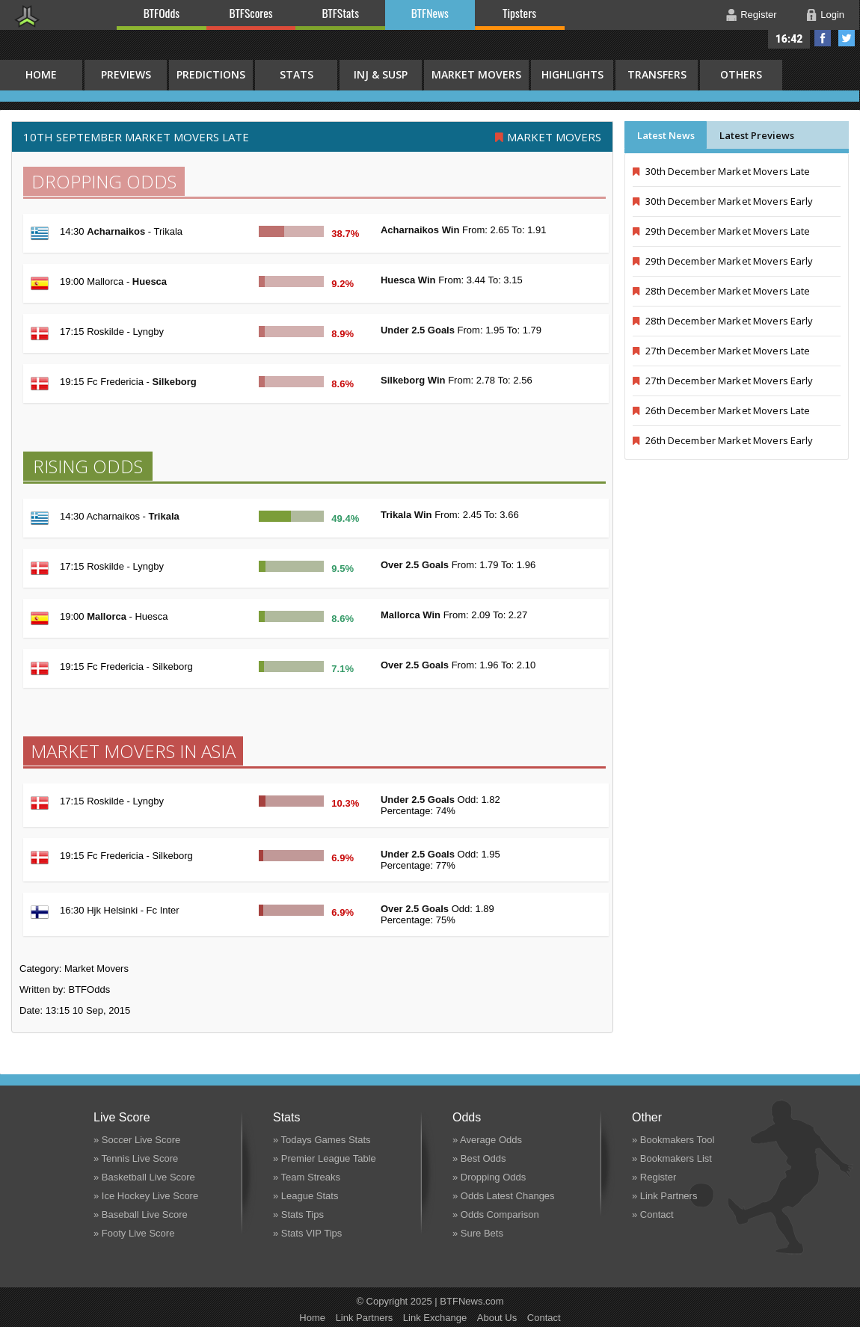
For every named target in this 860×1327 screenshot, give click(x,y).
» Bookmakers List (672, 1158)
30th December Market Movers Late (721, 171)
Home (312, 1317)
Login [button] (832, 14)
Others (741, 74)
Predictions (210, 74)
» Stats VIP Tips (307, 1233)
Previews (126, 74)
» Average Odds (487, 1139)
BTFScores (251, 13)
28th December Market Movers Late (721, 291)
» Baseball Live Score (140, 1214)
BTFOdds (161, 13)
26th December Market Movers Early (723, 440)
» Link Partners (664, 1195)
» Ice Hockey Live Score (145, 1195)
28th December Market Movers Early (723, 320)
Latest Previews (756, 135)
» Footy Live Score (133, 1233)
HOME (41, 74)
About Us (497, 1317)
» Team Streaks (306, 1177)
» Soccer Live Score (136, 1139)
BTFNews (430, 13)
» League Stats (305, 1195)
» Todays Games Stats (322, 1139)
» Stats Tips (298, 1214)
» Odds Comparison (495, 1214)
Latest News (666, 135)
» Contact (653, 1214)
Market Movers (476, 74)
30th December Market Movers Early (723, 201)
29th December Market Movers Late (721, 231)
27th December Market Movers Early (723, 380)
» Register (654, 1177)
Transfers (657, 74)
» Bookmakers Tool (673, 1139)
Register (758, 14)
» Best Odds (479, 1158)
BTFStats (341, 13)
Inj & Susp (381, 74)
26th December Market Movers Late (721, 410)
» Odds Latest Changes (503, 1195)
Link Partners (364, 1317)
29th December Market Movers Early (723, 261)
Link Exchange (435, 1317)
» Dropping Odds (489, 1177)
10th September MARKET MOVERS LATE (136, 136)
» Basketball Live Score (144, 1177)
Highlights (572, 74)
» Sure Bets (477, 1233)
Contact (544, 1317)
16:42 (789, 39)
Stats (296, 74)
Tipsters (519, 13)
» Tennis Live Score (135, 1158)
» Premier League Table (324, 1158)
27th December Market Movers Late (721, 350)
